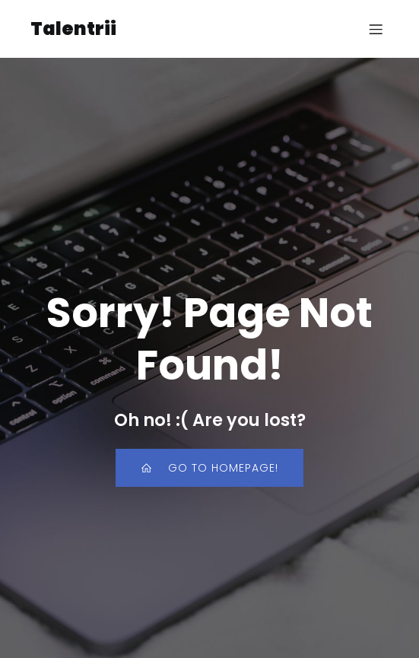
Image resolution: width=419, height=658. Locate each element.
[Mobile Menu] (376, 29)
